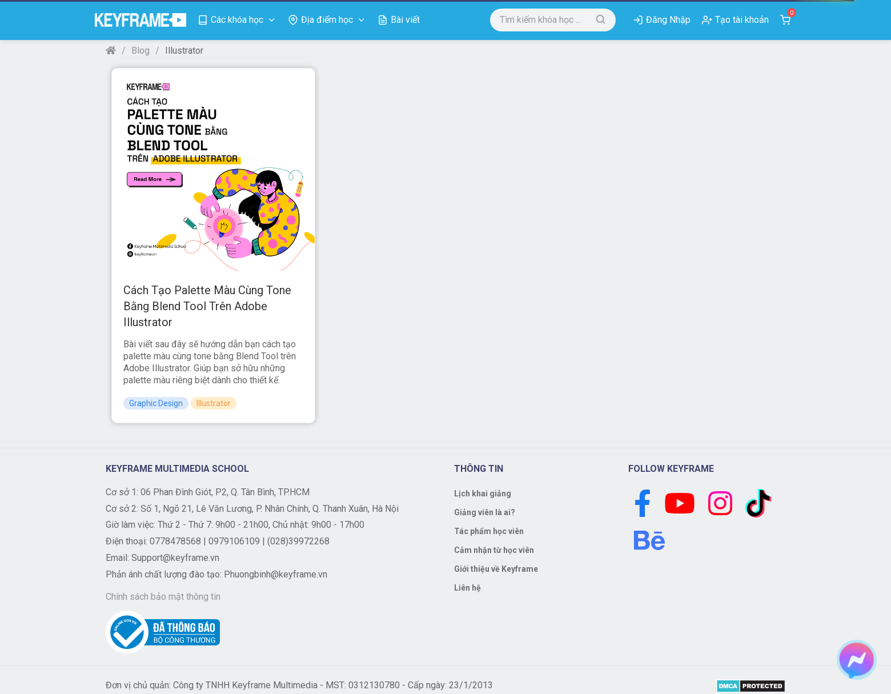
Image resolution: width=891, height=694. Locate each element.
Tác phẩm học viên (489, 531)
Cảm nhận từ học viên (494, 550)
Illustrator (213, 403)
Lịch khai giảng (482, 493)
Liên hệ (467, 587)
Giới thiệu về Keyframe (496, 568)
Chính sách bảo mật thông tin (163, 596)
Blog (140, 50)
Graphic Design (156, 403)
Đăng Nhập (668, 19)
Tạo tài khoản (742, 19)
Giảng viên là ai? (484, 512)
